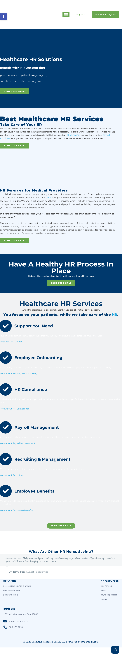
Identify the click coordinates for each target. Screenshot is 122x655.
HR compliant (73, 135)
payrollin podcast (109, 594)
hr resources (110, 580)
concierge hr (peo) (11, 590)
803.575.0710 (13, 627)
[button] (3, 16)
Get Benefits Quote (105, 14)
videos (104, 599)
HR (114, 315)
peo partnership (10, 594)
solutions (9, 580)
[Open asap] (115, 650)
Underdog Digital (90, 641)
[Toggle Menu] (66, 14)
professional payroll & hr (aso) (17, 585)
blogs (103, 590)
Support (80, 14)
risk (49, 197)
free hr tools (106, 585)
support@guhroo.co (15, 621)
